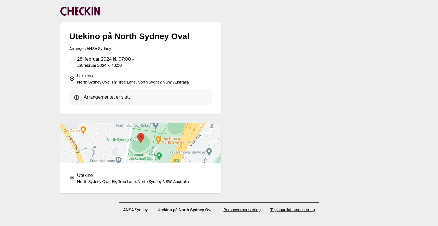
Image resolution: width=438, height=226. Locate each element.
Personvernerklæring (242, 209)
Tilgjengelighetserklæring (292, 209)
